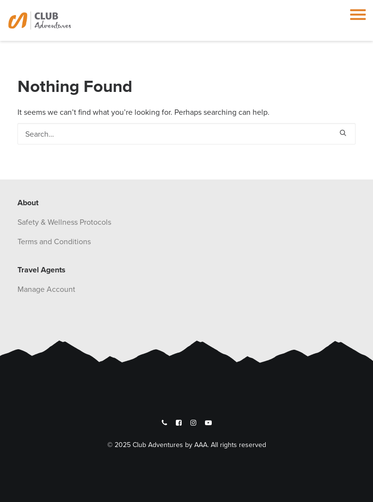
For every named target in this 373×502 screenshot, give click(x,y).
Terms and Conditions (54, 241)
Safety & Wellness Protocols (64, 221)
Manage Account (46, 289)
